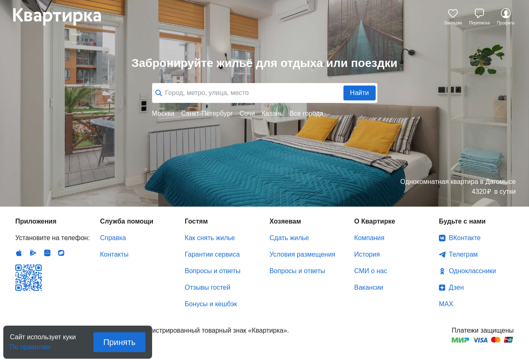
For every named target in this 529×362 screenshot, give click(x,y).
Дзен (456, 287)
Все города (306, 113)
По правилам (30, 344)
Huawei (47, 253)
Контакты (114, 254)
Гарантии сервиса (212, 254)
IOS (19, 253)
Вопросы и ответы (213, 270)
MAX (446, 303)
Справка (113, 237)
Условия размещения (302, 254)
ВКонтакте (465, 237)
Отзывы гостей (207, 287)
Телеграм (463, 254)
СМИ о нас (370, 270)
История (367, 254)
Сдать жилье (289, 237)
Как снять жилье (210, 237)
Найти (359, 92)
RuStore (61, 253)
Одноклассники (472, 270)
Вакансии (369, 287)
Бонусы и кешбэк (211, 303)
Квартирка (62, 16)
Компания (369, 237)
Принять (119, 342)
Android (33, 253)
